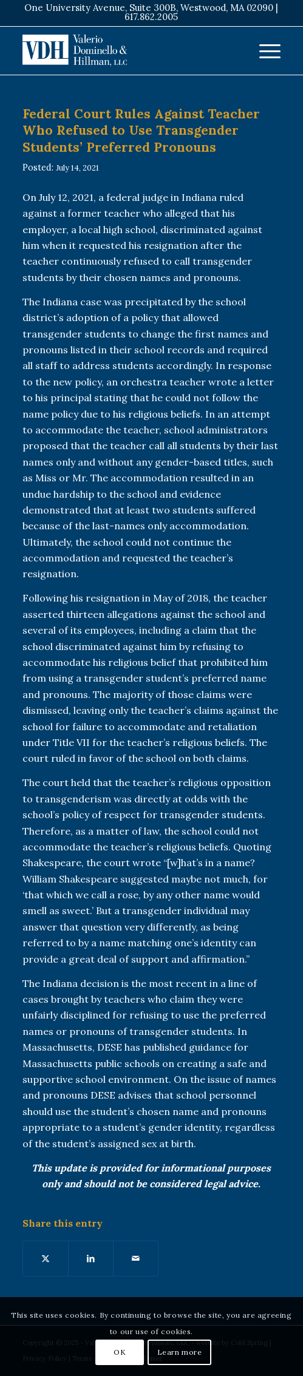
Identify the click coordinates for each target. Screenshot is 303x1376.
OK (120, 1352)
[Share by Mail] (136, 1258)
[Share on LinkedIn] (91, 1258)
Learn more (179, 1352)
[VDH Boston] (125, 50)
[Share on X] (45, 1258)
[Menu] (264, 50)
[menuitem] (264, 50)
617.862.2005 (151, 16)
